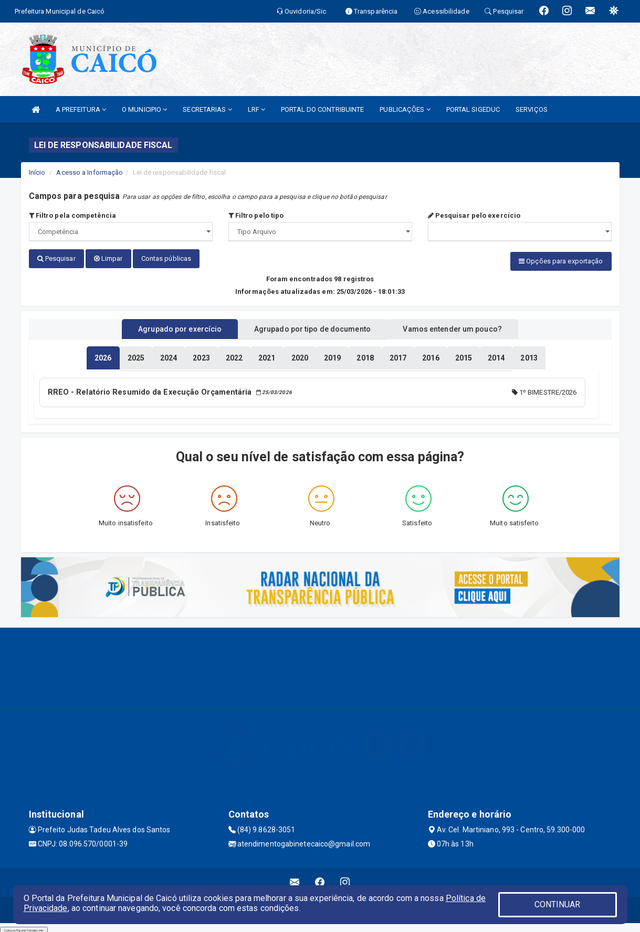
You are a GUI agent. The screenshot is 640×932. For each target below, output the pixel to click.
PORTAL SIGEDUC (473, 109)
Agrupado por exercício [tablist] (168, 327)
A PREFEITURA (81, 109)
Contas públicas (166, 258)
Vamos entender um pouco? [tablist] (464, 327)
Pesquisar (56, 258)
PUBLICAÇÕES (405, 109)
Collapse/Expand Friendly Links (24, 926)
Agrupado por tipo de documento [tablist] (312, 327)
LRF (257, 109)
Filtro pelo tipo (256, 215)
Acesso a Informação (89, 172)
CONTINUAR (557, 904)
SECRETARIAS (207, 109)
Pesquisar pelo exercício (474, 215)
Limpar (108, 258)
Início (37, 172)
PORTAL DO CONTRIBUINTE (322, 109)
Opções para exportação (561, 261)
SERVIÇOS (532, 109)
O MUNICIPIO (144, 109)
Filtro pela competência (73, 215)
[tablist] (103, 355)
